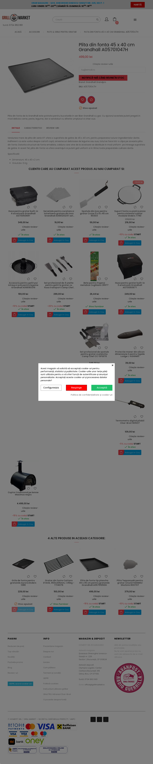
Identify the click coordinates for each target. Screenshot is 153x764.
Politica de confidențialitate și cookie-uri (91, 394)
